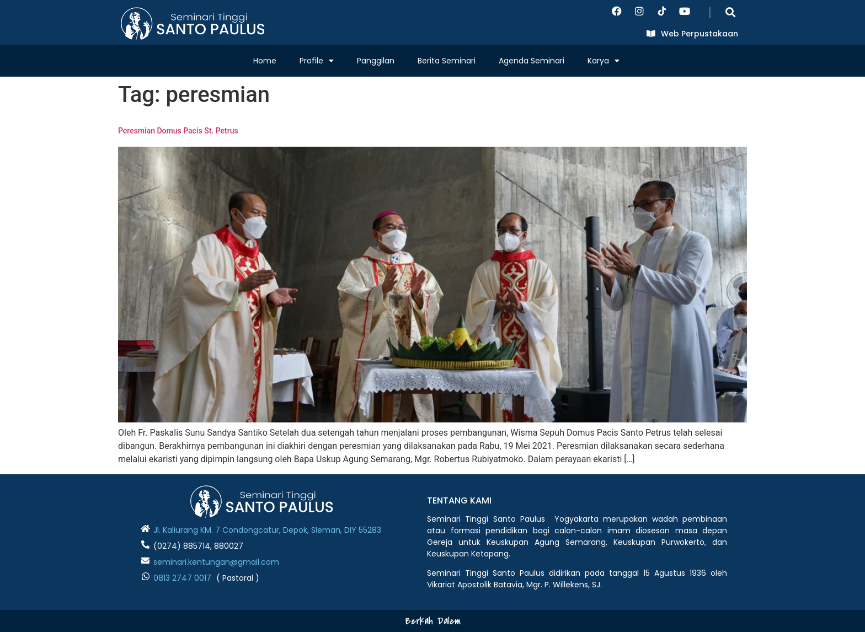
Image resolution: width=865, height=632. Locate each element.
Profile (317, 60)
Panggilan (375, 60)
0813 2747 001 (179, 577)
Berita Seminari (447, 60)
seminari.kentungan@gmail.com (216, 561)
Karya (604, 60)
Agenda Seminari (531, 60)
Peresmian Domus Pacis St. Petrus (178, 130)
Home (264, 60)
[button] (731, 12)
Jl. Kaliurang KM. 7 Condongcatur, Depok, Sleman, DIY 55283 (267, 529)
